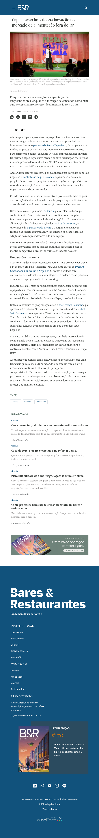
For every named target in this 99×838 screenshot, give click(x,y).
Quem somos (17, 632)
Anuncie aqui (17, 676)
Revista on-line (18, 689)
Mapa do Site (17, 657)
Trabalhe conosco (19, 651)
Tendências (41, 402)
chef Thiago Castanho (71, 305)
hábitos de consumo (65, 223)
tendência (48, 211)
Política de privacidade (49, 804)
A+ (23, 130)
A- (16, 130)
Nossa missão (17, 638)
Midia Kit (15, 683)
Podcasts (15, 670)
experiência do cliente (39, 227)
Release (27, 402)
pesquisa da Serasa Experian (49, 145)
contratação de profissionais (38, 177)
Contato (15, 644)
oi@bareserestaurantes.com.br (26, 715)
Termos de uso (50, 809)
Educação (15, 402)
